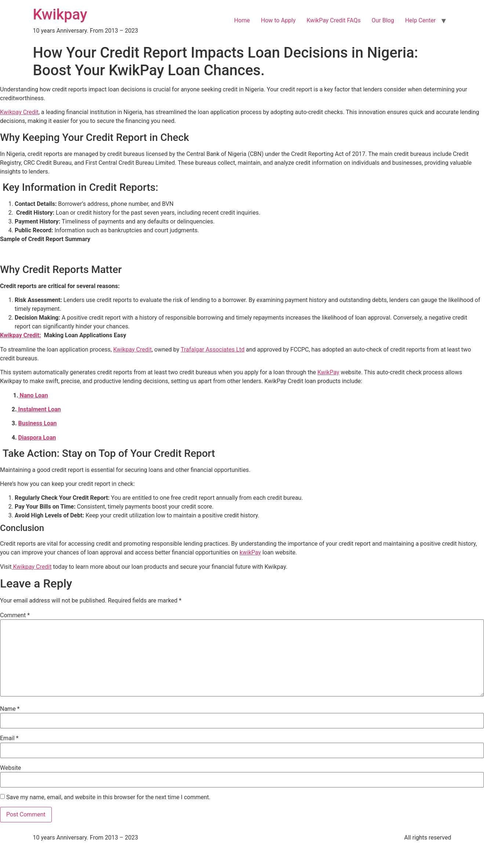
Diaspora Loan (37, 437)
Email (9, 738)
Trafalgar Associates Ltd (212, 349)
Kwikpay (60, 14)
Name (10, 709)
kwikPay (250, 552)
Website (10, 768)
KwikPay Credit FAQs (334, 20)
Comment (15, 615)
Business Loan (37, 423)
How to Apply (278, 20)
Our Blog (383, 20)
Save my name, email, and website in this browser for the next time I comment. (108, 797)
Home (242, 20)
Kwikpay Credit (19, 112)
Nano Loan (33, 395)
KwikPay (328, 372)
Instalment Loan (39, 409)
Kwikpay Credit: (20, 335)
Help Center (420, 20)
